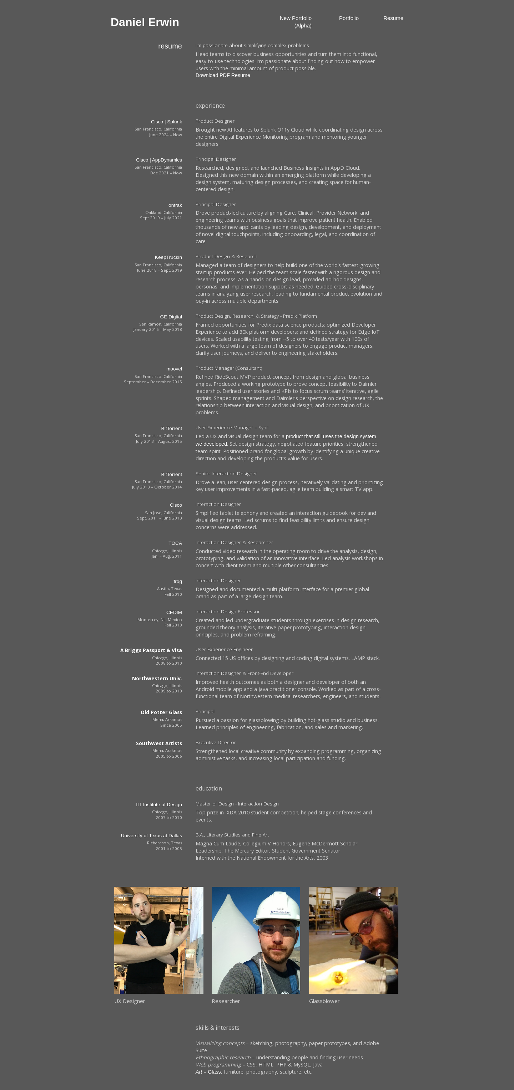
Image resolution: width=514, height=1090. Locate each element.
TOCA (175, 543)
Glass (214, 1072)
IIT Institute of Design (159, 804)
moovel (174, 369)
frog (177, 581)
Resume (393, 18)
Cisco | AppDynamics (159, 160)
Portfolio (349, 18)
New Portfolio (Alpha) (296, 22)
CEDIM (174, 612)
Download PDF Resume (223, 75)
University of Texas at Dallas (151, 835)
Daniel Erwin (145, 22)
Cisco (176, 505)
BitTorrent (171, 428)
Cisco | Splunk (166, 121)
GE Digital (171, 316)
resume (170, 46)
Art (199, 1072)
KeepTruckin (168, 257)
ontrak (175, 205)
